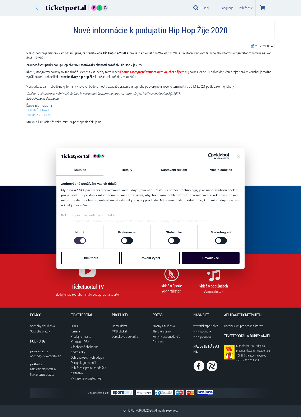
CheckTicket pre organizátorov (243, 326)
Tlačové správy (162, 331)
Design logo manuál (83, 362)
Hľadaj (201, 7)
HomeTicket (119, 326)
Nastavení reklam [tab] (174, 170)
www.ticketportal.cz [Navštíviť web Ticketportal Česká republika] (205, 326)
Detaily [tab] (127, 170)
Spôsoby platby (40, 331)
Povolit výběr (150, 258)
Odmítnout (90, 258)
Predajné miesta (81, 336)
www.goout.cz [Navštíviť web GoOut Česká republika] (202, 336)
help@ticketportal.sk (43, 369)
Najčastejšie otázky (42, 374)
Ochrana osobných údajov (87, 357)
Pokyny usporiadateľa (166, 336)
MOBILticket (119, 331)
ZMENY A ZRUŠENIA (39, 115)
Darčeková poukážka (125, 336)
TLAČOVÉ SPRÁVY (37, 110)
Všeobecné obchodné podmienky (84, 349)
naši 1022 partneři (83, 190)
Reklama (158, 341)
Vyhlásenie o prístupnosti (87, 378)
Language (227, 8)
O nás (74, 326)
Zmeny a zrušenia (164, 326)
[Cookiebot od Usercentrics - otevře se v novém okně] (211, 156)
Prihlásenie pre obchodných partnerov (88, 370)
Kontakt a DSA (80, 341)
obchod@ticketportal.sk (45, 356)
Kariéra (75, 331)
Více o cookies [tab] (221, 170)
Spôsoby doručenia (42, 326)
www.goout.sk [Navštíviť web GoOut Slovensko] (202, 331)
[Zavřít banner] (238, 156)
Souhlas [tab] (80, 170)
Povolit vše (210, 258)
